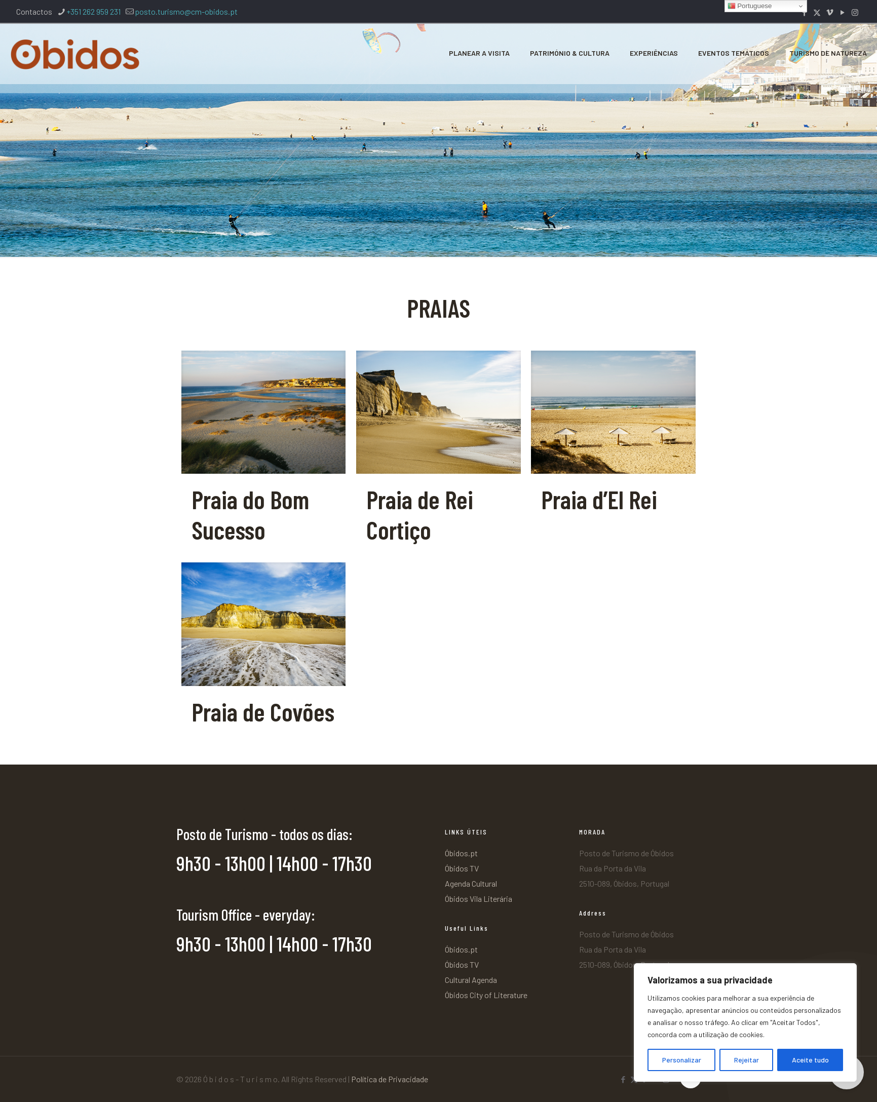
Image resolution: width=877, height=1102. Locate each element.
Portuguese (750, 6)
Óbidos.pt (461, 853)
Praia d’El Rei (599, 499)
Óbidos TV (462, 868)
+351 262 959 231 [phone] (93, 11)
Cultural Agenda (471, 979)
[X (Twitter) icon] (817, 12)
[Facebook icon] (804, 12)
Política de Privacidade (389, 1079)
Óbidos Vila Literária (478, 898)
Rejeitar (746, 1059)
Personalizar (681, 1059)
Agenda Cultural (471, 883)
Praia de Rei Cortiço (419, 514)
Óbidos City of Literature (486, 995)
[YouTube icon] (842, 12)
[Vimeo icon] (829, 12)
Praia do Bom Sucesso (250, 514)
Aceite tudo (810, 1059)
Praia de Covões (263, 711)
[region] (745, 1022)
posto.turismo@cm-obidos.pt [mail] (186, 11)
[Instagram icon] (855, 12)
